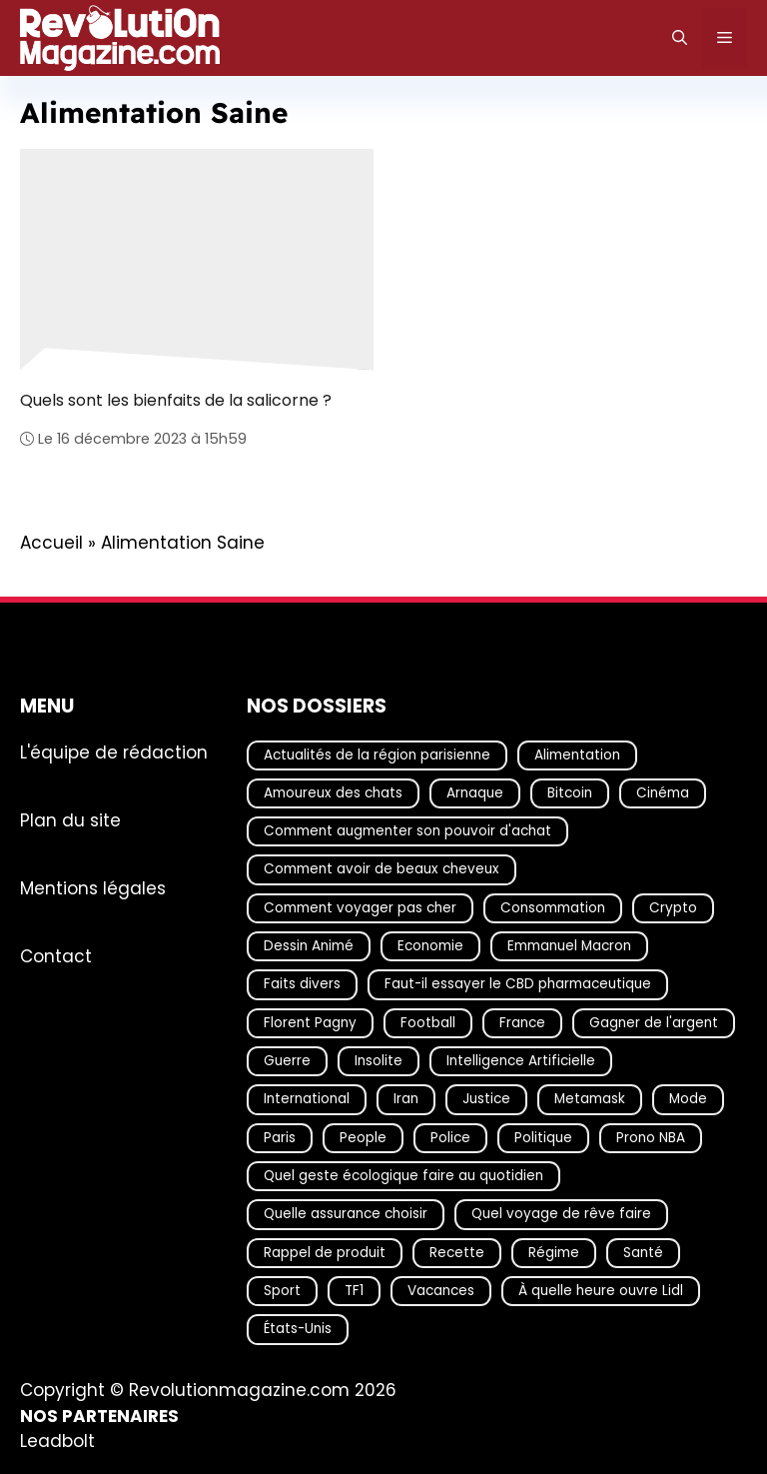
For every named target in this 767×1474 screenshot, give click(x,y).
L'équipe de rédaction (114, 751)
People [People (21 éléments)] (363, 1136)
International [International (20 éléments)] (307, 1098)
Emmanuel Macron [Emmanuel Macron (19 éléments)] (569, 945)
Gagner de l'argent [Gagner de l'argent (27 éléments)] (653, 1021)
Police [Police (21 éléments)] (450, 1136)
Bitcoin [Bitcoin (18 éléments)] (569, 792)
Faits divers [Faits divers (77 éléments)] (302, 983)
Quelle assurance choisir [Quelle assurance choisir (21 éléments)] (345, 1213)
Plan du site (70, 819)
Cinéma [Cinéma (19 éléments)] (662, 792)
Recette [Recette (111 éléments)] (456, 1251)
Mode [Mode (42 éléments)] (688, 1098)
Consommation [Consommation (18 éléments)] (552, 906)
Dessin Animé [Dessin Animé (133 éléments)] (309, 945)
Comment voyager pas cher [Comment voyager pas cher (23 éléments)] (360, 906)
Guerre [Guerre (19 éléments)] (287, 1060)
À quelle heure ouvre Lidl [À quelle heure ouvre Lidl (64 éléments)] (600, 1290)
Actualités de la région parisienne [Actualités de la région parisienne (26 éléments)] (377, 753)
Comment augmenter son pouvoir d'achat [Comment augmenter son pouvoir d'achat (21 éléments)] (407, 830)
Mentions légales (93, 887)
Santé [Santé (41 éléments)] (643, 1251)
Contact (56, 955)
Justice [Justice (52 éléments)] (486, 1098)
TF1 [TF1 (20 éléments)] (354, 1290)
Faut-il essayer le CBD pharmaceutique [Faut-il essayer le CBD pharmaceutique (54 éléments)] (517, 983)
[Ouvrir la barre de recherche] (679, 38)
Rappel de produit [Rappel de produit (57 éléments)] (324, 1251)
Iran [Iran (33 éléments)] (405, 1098)
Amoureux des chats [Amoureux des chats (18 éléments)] (333, 792)
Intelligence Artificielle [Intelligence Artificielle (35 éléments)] (520, 1060)
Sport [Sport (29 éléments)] (282, 1290)
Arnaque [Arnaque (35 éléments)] (474, 792)
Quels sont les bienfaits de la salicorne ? (176, 400)
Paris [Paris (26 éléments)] (280, 1136)
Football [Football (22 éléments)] (427, 1021)
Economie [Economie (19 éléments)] (430, 945)
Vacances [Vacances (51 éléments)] (440, 1290)
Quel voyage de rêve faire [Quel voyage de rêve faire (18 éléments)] (561, 1213)
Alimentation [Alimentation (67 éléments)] (577, 753)
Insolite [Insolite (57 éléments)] (378, 1060)
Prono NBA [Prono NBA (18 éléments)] (650, 1136)
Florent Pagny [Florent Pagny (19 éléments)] (310, 1021)
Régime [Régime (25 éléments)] (553, 1251)
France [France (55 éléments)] (522, 1021)
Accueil (51, 543)
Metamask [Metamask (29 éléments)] (589, 1098)
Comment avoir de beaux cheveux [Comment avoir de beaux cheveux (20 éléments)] (381, 868)
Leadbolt (57, 1441)
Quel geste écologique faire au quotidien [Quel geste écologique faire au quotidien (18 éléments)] (403, 1175)
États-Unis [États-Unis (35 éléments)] (298, 1328)
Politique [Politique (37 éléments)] (543, 1136)
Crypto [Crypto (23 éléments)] (673, 906)
